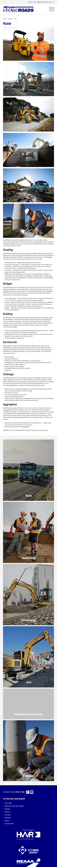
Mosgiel (7, 809)
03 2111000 (32, 2)
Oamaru (7, 812)
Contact (5, 430)
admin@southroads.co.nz (46, 2)
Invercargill (8, 803)
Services (10, 18)
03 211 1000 (20, 792)
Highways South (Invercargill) (14, 806)
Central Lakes (9, 824)
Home (4, 18)
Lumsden (8, 815)
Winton (7, 821)
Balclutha (8, 818)
